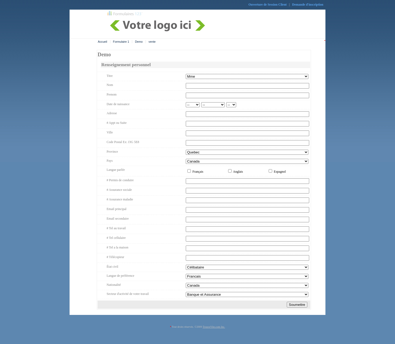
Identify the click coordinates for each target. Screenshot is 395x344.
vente (151, 41)
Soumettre (297, 305)
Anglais (235, 171)
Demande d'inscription (307, 4)
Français (195, 171)
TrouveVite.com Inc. (214, 326)
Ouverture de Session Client (267, 4)
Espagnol (277, 171)
